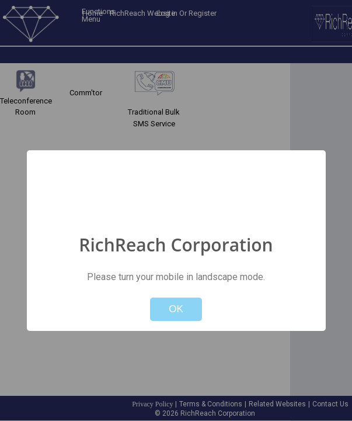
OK (176, 309)
